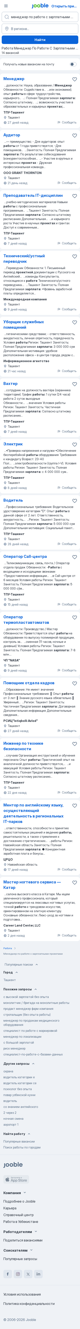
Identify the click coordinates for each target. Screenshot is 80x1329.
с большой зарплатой (18, 1042)
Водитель (13, 500)
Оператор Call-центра (25, 556)
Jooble (31, 1320)
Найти (40, 40)
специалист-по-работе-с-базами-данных (33, 1054)
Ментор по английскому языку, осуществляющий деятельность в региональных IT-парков (33, 813)
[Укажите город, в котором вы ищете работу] (40, 29)
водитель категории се (19, 1083)
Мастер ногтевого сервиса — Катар (32, 885)
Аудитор (11, 135)
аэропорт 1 (10, 1124)
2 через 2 (9, 1112)
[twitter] (28, 1274)
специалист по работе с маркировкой (30, 1030)
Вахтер (10, 383)
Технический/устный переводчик (24, 259)
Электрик (13, 444)
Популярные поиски (22, 964)
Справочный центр (18, 1215)
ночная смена (13, 1118)
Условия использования (22, 1294)
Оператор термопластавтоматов (26, 620)
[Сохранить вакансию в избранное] (75, 79)
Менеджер (13, 79)
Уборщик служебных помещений (23, 325)
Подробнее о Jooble (19, 1201)
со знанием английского (20, 1107)
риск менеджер (14, 1048)
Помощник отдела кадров (28, 683)
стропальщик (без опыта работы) (27, 1014)
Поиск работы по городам (22, 1147)
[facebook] (7, 1274)
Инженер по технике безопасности (23, 746)
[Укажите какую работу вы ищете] (40, 17)
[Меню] (6, 6)
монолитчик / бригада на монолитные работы (36, 1003)
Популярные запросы (20, 1259)
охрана (8, 1071)
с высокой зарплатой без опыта (26, 997)
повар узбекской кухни (19, 1095)
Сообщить (66, 122)
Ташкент (9, 980)
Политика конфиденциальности (29, 1304)
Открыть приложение (65, 6)
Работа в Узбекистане (20, 1222)
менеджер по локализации (22, 1036)
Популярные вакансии (19, 1141)
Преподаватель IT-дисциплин (33, 195)
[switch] (73, 64)
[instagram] (18, 1274)
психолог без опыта (17, 1089)
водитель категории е (19, 1077)
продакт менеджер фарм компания (28, 1008)
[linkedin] (38, 1274)
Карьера (9, 1208)
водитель (10, 1101)
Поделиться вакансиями (22, 1240)
